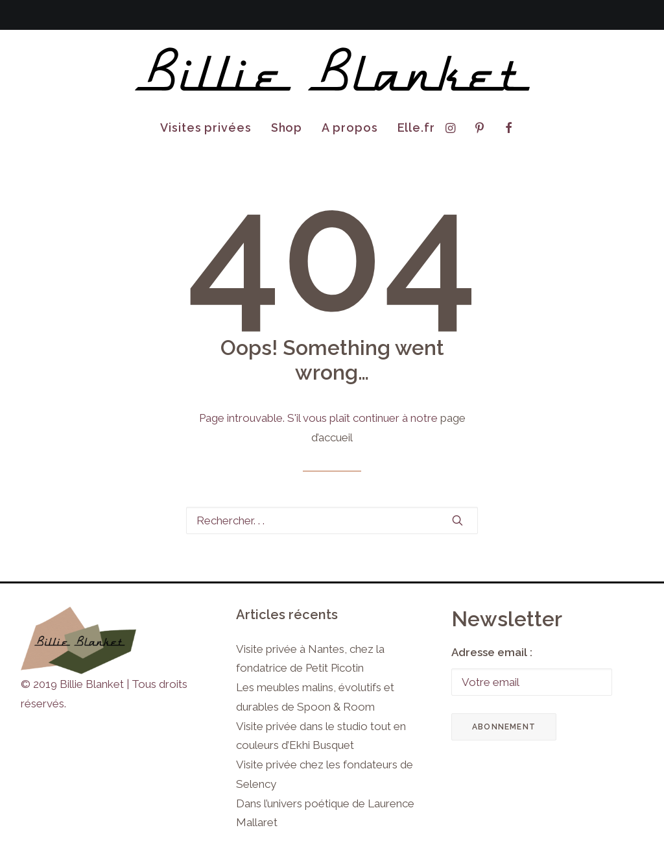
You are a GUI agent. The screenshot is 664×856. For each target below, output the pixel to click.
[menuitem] (206, 127)
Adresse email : (491, 652)
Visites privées (206, 127)
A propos (349, 127)
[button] (454, 127)
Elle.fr (416, 127)
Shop (287, 127)
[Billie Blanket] (332, 70)
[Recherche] (332, 520)
